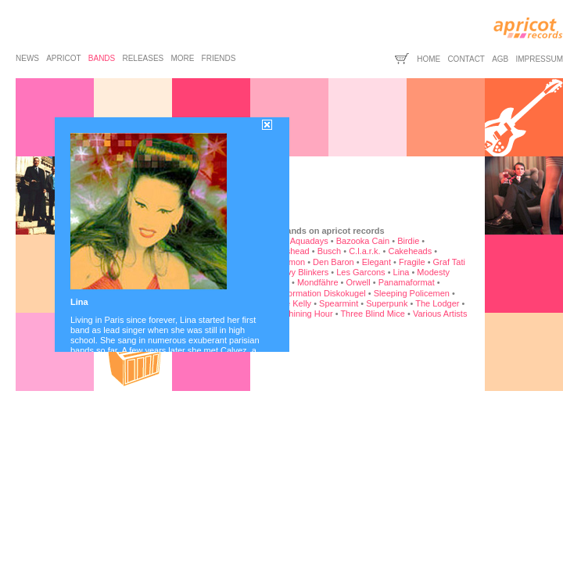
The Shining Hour (299, 313)
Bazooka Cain (363, 241)
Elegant (376, 262)
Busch (329, 251)
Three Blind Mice (372, 313)
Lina (401, 272)
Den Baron (333, 262)
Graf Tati (449, 262)
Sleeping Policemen (412, 293)
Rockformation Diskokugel (316, 293)
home (428, 59)
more (182, 58)
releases (142, 58)
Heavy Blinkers (299, 272)
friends (219, 58)
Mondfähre (318, 282)
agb (500, 59)
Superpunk (386, 303)
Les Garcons (360, 272)
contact (466, 59)
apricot (63, 58)
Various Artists (440, 313)
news (27, 58)
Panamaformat (406, 282)
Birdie (408, 241)
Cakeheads (410, 251)
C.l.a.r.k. (364, 251)
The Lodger (437, 303)
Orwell (358, 282)
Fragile (412, 262)
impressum (539, 59)
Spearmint (338, 303)
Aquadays (309, 241)
